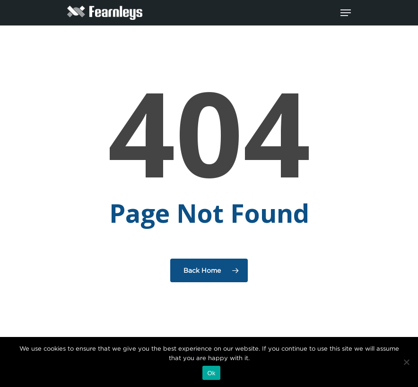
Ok (211, 373)
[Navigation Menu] (345, 12)
